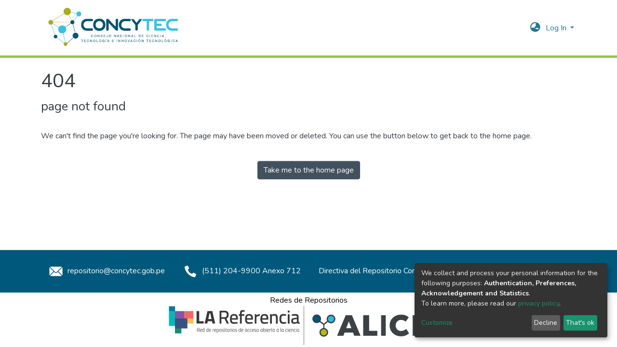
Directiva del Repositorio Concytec (376, 271)
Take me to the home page (309, 170)
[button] (535, 28)
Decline (545, 322)
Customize (437, 322)
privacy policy (538, 303)
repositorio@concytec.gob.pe (105, 271)
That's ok (580, 322)
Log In (557, 28)
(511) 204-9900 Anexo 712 (241, 271)
